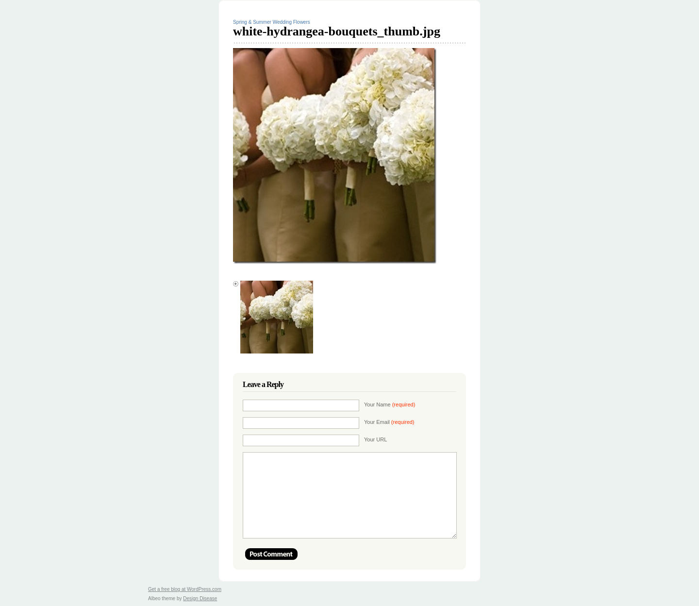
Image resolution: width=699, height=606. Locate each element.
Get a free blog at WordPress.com (184, 589)
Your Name (389, 404)
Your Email (389, 422)
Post (271, 554)
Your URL (375, 439)
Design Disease (200, 598)
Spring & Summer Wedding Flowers (271, 22)
